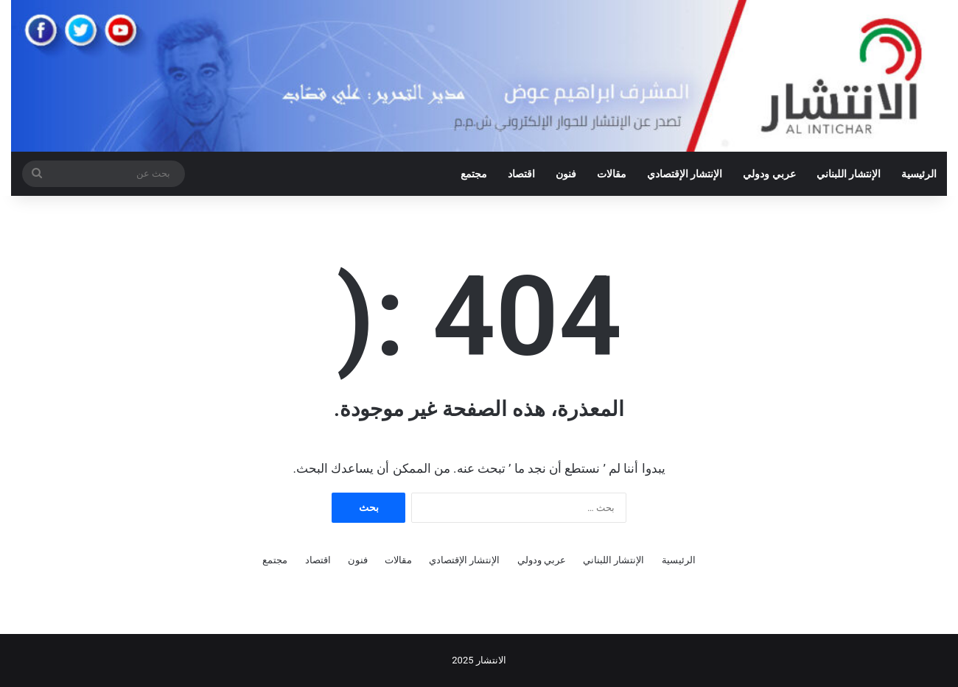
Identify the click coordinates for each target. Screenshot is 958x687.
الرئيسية (919, 174)
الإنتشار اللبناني (849, 174)
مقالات (611, 174)
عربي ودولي (769, 174)
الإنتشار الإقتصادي (684, 174)
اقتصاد (521, 174)
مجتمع (474, 174)
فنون (566, 174)
